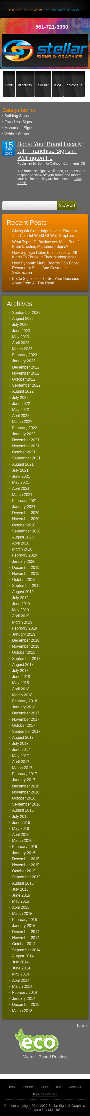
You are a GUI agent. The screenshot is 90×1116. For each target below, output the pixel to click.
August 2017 (23, 737)
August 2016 (23, 810)
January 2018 (23, 707)
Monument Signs (18, 128)
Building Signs (16, 116)
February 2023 (24, 355)
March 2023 (22, 349)
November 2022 (25, 373)
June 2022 (21, 404)
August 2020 (23, 537)
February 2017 (24, 774)
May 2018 (20, 683)
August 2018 (23, 665)
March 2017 (22, 768)
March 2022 (22, 422)
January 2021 (23, 507)
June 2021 (21, 476)
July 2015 (20, 889)
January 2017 (23, 780)
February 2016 (24, 847)
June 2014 (21, 968)
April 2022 (20, 416)
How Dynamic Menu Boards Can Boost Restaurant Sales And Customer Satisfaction (45, 267)
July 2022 (20, 398)
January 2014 (23, 998)
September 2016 (26, 804)
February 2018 (24, 701)
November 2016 (25, 792)
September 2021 (26, 458)
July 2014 (20, 962)
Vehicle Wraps (16, 134)
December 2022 (25, 367)
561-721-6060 (51, 27)
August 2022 (23, 391)
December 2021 (25, 440)
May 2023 (20, 337)
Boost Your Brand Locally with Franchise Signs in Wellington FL (49, 151)
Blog (58, 77)
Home (9, 77)
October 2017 (23, 725)
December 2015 (25, 859)
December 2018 (25, 640)
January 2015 (23, 926)
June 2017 (21, 749)
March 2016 (22, 841)
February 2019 (24, 628)
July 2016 (20, 816)
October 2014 (23, 944)
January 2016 (23, 853)
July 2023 (20, 325)
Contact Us (74, 77)
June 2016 (21, 822)
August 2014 (23, 956)
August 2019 (23, 592)
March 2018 (22, 695)
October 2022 (23, 379)
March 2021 (22, 495)
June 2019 (21, 604)
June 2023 (21, 331)
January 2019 (23, 634)
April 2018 (20, 689)
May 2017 (20, 756)
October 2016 (23, 798)
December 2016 (25, 786)
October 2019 (23, 580)
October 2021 (23, 452)
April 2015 (20, 907)
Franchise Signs (18, 122)
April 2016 (20, 835)
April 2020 (20, 543)
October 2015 (23, 871)
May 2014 (20, 974)
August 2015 (23, 883)
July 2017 (20, 743)
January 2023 (23, 361)
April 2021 (20, 488)
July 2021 (20, 470)
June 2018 (21, 677)
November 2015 (25, 865)
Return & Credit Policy (45, 1094)
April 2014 (20, 980)
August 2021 (23, 464)
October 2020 (23, 525)
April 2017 (20, 762)
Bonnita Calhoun (49, 163)
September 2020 (26, 531)
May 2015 (20, 901)
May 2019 (20, 610)
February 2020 (24, 555)
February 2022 (24, 428)
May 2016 (20, 829)
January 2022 (23, 434)
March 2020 (22, 549)
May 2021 (20, 482)
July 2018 (20, 671)
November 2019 (25, 573)
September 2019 (26, 586)
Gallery (43, 77)
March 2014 (22, 986)
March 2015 (22, 914)
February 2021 (24, 501)
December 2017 (25, 713)
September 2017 (26, 731)
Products (25, 77)
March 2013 (22, 1011)
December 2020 (25, 513)
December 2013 (25, 1004)
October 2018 (23, 652)
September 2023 (26, 312)
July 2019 (20, 598)
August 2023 (23, 318)
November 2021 (25, 446)
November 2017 (25, 719)
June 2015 (21, 895)
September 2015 (26, 877)
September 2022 (26, 385)
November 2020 (25, 519)
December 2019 (25, 567)
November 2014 (25, 938)
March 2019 (22, 622)
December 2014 (25, 932)
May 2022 (20, 410)
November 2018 (25, 646)
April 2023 (20, 343)
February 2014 (24, 992)
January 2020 (23, 561)
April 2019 (20, 616)
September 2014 (26, 950)
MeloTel (54, 1110)
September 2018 (26, 659)
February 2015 (24, 920)
